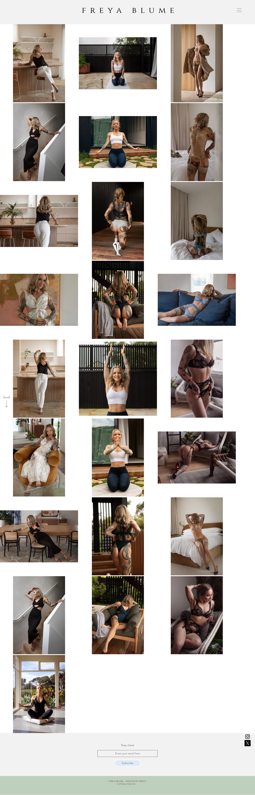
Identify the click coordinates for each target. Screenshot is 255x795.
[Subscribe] (127, 763)
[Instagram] (247, 737)
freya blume (130, 10)
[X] (247, 743)
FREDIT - (143, 781)
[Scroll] (6, 397)
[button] (239, 10)
